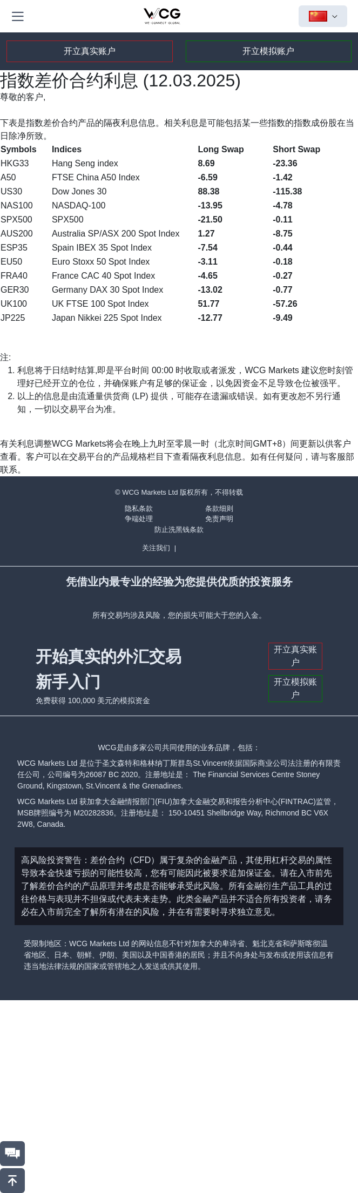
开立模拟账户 (268, 51)
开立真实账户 (90, 51)
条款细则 (219, 508)
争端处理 (139, 519)
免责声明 (219, 519)
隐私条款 (139, 508)
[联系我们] (12, 1153)
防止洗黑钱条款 (179, 529)
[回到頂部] (12, 1180)
